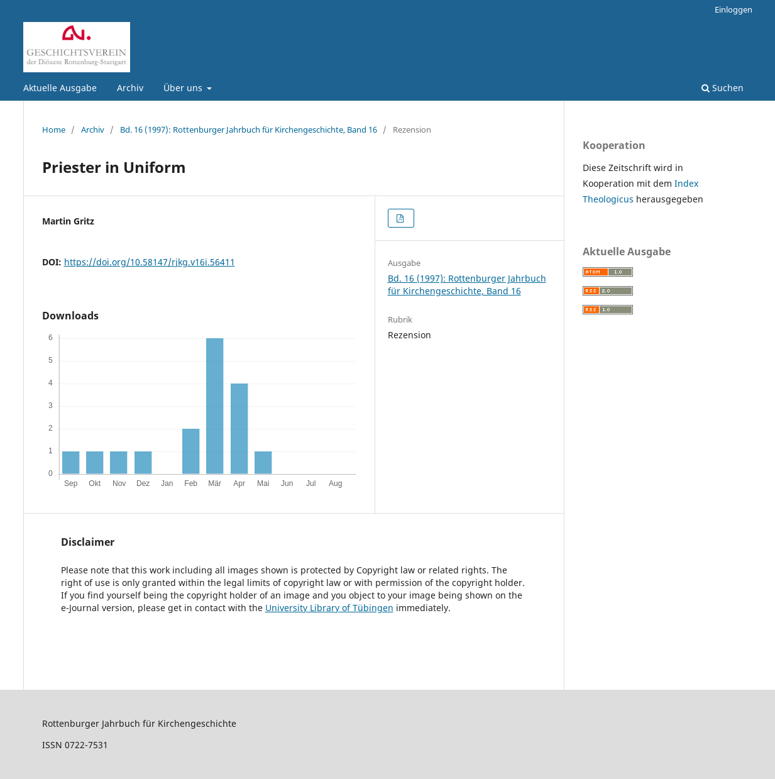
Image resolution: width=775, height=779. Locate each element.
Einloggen (733, 9)
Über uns (184, 88)
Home (53, 129)
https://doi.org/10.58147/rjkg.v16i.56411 (149, 262)
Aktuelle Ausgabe (60, 88)
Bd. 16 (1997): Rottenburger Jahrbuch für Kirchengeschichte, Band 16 (248, 129)
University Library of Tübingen (329, 608)
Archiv (130, 88)
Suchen (722, 88)
